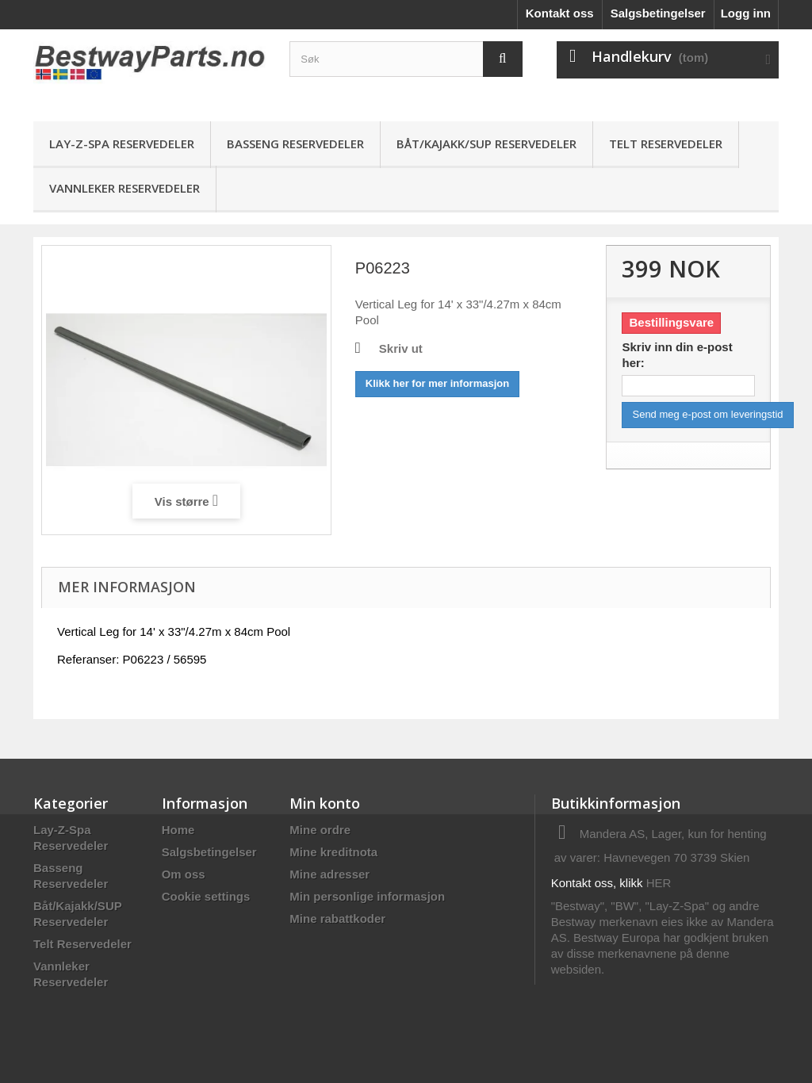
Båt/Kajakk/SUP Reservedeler (486, 143)
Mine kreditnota (333, 852)
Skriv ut (401, 348)
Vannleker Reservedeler (124, 188)
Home (178, 829)
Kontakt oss (560, 13)
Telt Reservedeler (665, 143)
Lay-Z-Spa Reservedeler (121, 143)
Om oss (183, 874)
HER (659, 883)
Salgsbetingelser (658, 13)
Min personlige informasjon (367, 896)
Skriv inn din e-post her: (677, 354)
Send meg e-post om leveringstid (707, 414)
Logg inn (746, 13)
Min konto (324, 803)
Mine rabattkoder (337, 918)
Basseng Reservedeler (295, 143)
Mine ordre (319, 829)
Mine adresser (329, 874)
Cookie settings (206, 896)
